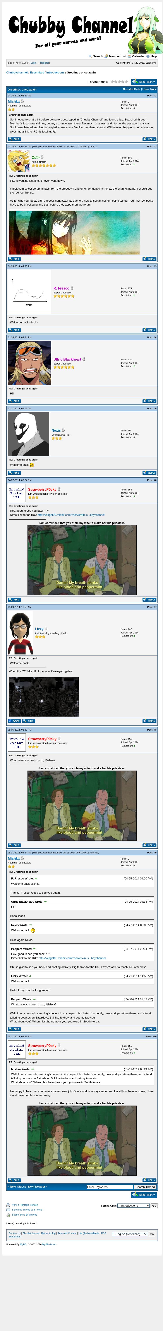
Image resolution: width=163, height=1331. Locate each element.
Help (151, 56)
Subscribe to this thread (24, 1214)
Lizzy (39, 629)
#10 (154, 1036)
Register (44, 62)
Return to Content (67, 1233)
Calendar (136, 56)
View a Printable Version (25, 1205)
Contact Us (15, 1233)
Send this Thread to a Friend (27, 1209)
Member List (115, 56)
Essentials (37, 72)
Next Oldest (18, 1186)
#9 (155, 852)
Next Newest (36, 1186)
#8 (155, 729)
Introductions (55, 72)
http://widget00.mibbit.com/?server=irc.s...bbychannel (71, 514)
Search (96, 56)
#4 (155, 337)
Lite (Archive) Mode (89, 1233)
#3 (155, 266)
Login (33, 62)
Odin (92, 146)
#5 (155, 408)
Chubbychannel (17, 72)
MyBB (23, 1244)
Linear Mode (149, 89)
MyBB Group (49, 1244)
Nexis (56, 430)
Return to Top (48, 1233)
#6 (155, 480)
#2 (155, 146)
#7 (155, 607)
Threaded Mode (131, 89)
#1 (155, 95)
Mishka (14, 101)
